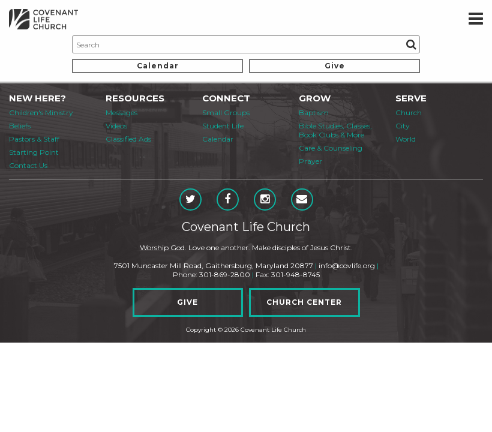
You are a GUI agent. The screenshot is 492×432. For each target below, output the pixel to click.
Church (408, 112)
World (405, 138)
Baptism (314, 112)
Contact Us (28, 165)
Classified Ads (128, 138)
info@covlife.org (347, 265)
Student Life (223, 125)
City (402, 125)
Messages (121, 112)
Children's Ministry (41, 112)
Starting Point (34, 152)
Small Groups (226, 112)
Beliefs (20, 125)
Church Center (304, 302)
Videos (116, 125)
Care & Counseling (330, 147)
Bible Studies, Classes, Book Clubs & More (335, 130)
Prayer (310, 161)
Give (335, 65)
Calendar (158, 65)
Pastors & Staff (34, 138)
